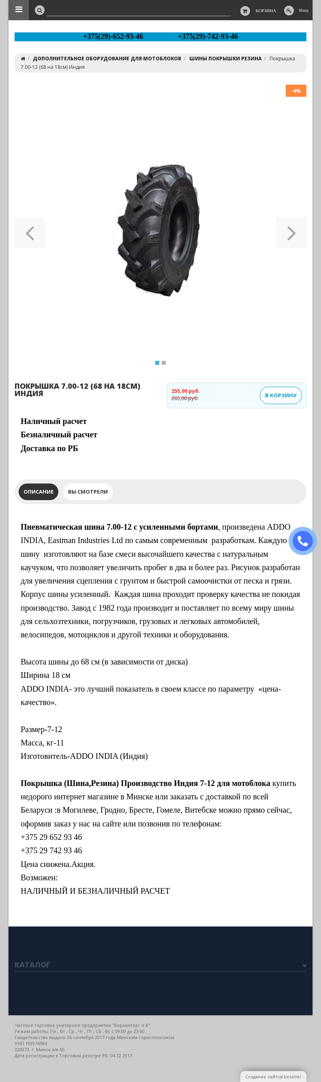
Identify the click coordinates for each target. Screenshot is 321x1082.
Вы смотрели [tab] (88, 491)
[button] (30, 230)
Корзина (266, 10)
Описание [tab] (39, 491)
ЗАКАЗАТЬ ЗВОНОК (306, 541)
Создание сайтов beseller (273, 1076)
